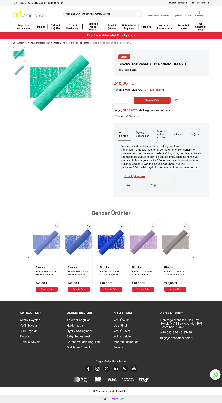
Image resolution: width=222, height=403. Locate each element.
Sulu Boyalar (28, 331)
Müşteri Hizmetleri (178, 2)
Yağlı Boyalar (29, 325)
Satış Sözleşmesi (78, 336)
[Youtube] (134, 368)
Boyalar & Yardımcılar (23, 27)
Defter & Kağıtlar (55, 27)
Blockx (124, 57)
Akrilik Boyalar (30, 320)
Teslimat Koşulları (200, 2)
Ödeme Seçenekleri (142, 134)
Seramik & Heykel (183, 27)
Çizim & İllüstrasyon (73, 27)
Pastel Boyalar (60, 43)
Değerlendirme (199, 134)
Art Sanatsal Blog (200, 27)
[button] (18, 46)
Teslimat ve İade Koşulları (161, 134)
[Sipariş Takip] (153, 13)
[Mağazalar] (176, 13)
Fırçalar (40, 26)
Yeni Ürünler (121, 331)
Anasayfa (19, 43)
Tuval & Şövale (112, 27)
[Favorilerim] (199, 13)
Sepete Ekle (152, 100)
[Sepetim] (187, 13)
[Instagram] (97, 368)
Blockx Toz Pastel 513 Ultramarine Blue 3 (78, 273)
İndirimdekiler (122, 336)
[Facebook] (88, 368)
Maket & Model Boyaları (93, 27)
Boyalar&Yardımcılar (39, 43)
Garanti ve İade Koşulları (83, 342)
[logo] (29, 14)
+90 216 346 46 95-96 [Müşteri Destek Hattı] (38, 3)
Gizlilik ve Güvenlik (79, 347)
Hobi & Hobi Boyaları (129, 27)
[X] (106, 368)
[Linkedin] (115, 368)
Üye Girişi (120, 325)
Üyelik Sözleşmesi (79, 331)
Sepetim (119, 347)
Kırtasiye (146, 26)
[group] (61, 84)
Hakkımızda (75, 325)
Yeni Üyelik (121, 320)
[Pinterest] (124, 368)
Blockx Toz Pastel (80, 43)
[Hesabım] (165, 13)
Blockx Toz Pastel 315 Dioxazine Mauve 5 (142, 273)
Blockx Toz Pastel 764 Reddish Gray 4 (174, 273)
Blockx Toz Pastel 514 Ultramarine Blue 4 (46, 273)
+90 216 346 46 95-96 (176, 332)
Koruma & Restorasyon (164, 27)
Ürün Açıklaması (122, 134)
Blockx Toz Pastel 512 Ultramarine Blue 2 (110, 273)
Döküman (178, 134)
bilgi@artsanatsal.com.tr (176, 338)
